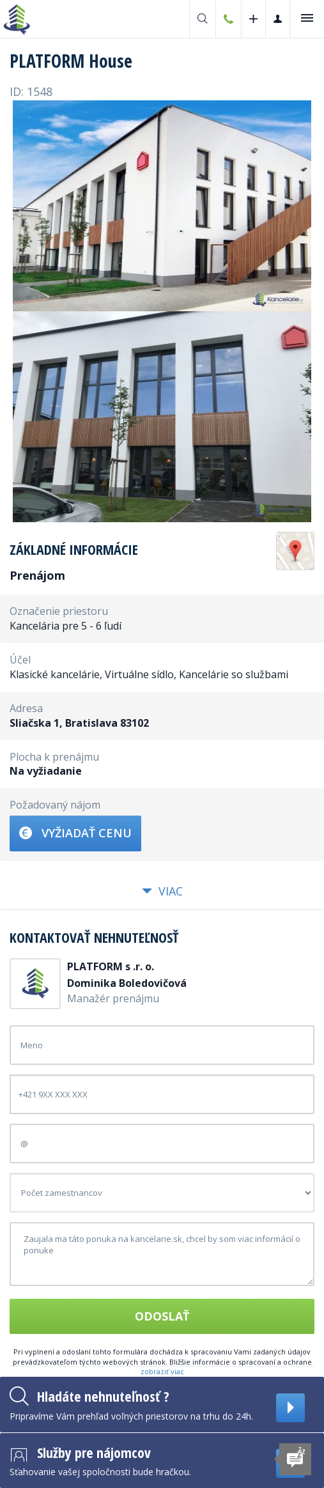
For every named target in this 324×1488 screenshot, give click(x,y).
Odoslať (162, 1316)
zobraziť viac (162, 1371)
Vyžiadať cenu (75, 833)
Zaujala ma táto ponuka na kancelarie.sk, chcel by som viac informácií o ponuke (162, 1254)
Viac (162, 891)
